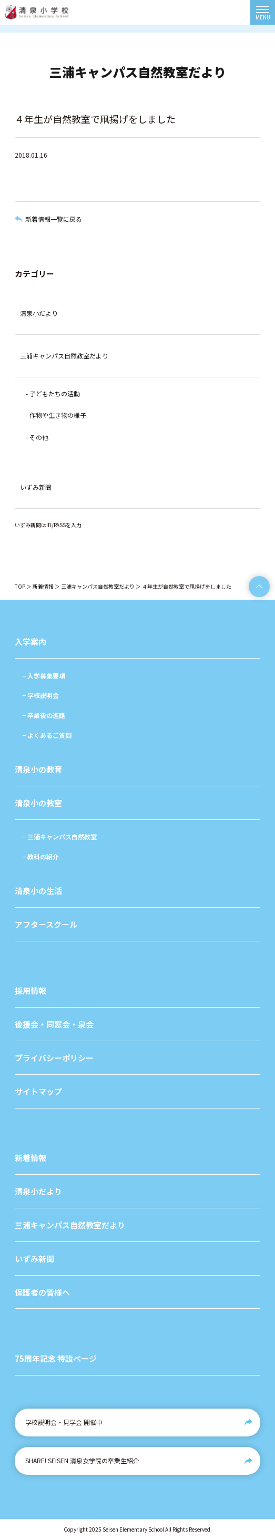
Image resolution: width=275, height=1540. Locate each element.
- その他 (37, 437)
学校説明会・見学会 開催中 (64, 1422)
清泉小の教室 (38, 802)
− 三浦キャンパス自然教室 (59, 836)
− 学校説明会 (40, 695)
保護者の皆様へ (42, 1292)
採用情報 (30, 990)
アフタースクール (46, 924)
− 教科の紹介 (40, 856)
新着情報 (43, 586)
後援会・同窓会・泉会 (54, 1024)
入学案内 (30, 641)
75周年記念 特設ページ (56, 1358)
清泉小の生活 (38, 890)
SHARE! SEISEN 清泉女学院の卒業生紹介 (82, 1460)
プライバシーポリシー (54, 1057)
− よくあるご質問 (47, 735)
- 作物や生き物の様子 (56, 414)
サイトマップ (38, 1091)
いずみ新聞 (36, 486)
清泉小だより (39, 313)
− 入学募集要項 (43, 675)
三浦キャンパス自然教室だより (64, 355)
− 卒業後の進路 (43, 715)
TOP (20, 586)
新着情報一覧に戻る (53, 218)
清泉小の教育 (38, 769)
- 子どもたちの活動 (53, 393)
